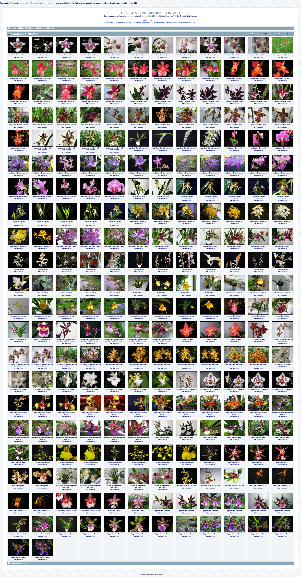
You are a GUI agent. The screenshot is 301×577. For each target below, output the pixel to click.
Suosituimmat (171, 23)
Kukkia (20, 28)
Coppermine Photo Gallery (154, 574)
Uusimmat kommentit (141, 23)
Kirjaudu (154, 21)
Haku (195, 23)
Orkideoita (29, 28)
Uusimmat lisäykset (123, 23)
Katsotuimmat (158, 23)
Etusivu (146, 21)
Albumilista (108, 23)
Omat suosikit (185, 23)
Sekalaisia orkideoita (45, 28)
